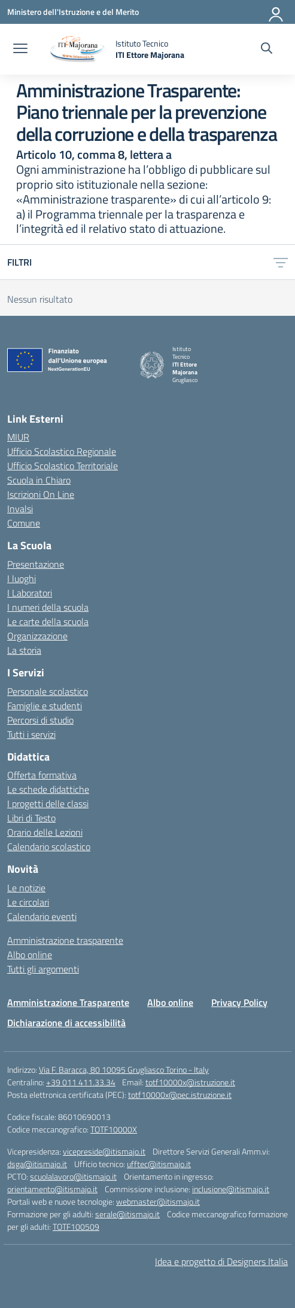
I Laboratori (29, 593)
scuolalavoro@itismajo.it (73, 1176)
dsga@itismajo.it (37, 1164)
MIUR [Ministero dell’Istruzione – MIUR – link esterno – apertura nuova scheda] (18, 437)
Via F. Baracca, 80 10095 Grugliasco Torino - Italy (124, 1069)
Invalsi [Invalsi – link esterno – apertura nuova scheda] (20, 508)
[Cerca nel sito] (266, 49)
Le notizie (26, 888)
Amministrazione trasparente (65, 940)
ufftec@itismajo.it (159, 1164)
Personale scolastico (47, 691)
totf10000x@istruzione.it (190, 1082)
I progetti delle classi (48, 803)
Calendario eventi (42, 916)
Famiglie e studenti (44, 705)
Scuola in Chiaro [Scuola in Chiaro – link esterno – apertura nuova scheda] (39, 480)
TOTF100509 (76, 1226)
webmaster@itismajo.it (158, 1201)
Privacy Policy (239, 1002)
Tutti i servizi (31, 734)
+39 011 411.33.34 (80, 1082)
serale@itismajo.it (127, 1214)
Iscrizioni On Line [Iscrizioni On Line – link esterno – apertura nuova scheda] (40, 494)
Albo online (29, 954)
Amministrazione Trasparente (68, 1002)
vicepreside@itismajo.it (104, 1151)
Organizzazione (37, 636)
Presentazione (35, 564)
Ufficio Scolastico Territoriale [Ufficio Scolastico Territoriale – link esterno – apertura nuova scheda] (62, 465)
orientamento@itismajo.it (52, 1189)
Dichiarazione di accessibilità (66, 1022)
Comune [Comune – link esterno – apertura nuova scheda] (23, 523)
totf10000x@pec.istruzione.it (180, 1094)
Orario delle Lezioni (45, 832)
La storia (24, 650)
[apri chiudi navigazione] (20, 49)
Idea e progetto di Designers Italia (221, 1261)
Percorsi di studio (40, 720)
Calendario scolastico (48, 846)
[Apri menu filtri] (280, 262)
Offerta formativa (42, 775)
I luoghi (21, 578)
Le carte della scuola (48, 621)
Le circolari (28, 902)
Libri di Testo (31, 818)
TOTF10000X (113, 1129)
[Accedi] (276, 12)
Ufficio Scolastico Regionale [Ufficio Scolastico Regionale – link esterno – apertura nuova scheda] (61, 451)
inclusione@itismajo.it (230, 1189)
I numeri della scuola (48, 607)
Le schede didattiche (48, 789)
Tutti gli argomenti (43, 969)
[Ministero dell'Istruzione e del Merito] (73, 11)
